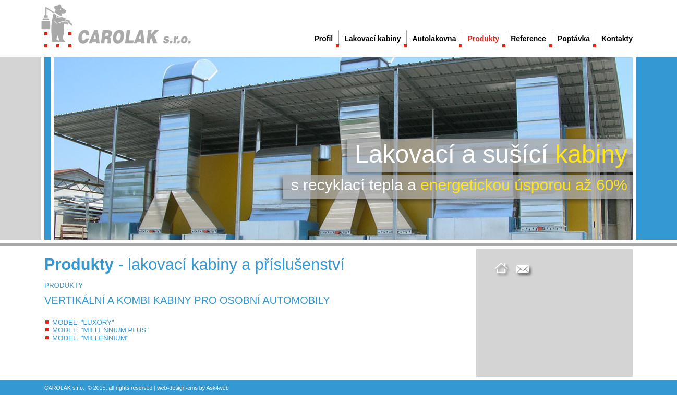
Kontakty (617, 38)
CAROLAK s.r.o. (64, 388)
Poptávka (574, 38)
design (177, 388)
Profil (323, 38)
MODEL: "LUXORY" (83, 322)
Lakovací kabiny (372, 38)
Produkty (483, 38)
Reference (528, 38)
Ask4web (217, 388)
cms (192, 388)
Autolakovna (434, 38)
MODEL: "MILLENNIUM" (90, 338)
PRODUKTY (63, 285)
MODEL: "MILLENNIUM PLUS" (100, 330)
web (162, 388)
